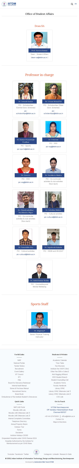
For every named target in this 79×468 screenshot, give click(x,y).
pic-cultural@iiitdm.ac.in (53, 217)
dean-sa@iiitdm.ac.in (39, 57)
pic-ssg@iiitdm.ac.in (53, 147)
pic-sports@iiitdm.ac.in (25, 149)
